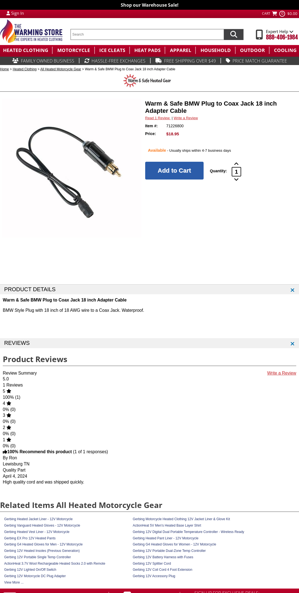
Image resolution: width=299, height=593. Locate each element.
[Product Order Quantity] (236, 171)
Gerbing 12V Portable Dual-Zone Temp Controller (169, 551)
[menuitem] (26, 50)
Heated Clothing (25, 69)
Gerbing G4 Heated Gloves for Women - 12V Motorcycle (174, 544)
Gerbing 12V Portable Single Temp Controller (37, 557)
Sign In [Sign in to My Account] (17, 13)
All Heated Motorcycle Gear (60, 69)
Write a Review (186, 118)
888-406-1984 (282, 37)
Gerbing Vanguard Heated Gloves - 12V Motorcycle (42, 525)
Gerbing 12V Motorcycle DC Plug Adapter (35, 576)
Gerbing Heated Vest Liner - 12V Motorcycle (37, 532)
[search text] (147, 34)
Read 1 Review (158, 118)
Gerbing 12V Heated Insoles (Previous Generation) (42, 551)
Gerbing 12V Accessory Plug (154, 576)
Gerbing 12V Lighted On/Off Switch (30, 570)
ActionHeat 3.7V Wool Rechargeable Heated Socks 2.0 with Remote (54, 563)
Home (4, 69)
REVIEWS (17, 343)
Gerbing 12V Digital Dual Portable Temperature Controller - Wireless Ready (188, 532)
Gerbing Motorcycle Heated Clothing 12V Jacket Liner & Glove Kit (181, 519)
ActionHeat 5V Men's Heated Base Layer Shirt (167, 525)
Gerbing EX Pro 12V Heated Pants (30, 538)
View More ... (14, 582)
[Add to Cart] (174, 171)
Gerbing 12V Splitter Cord (152, 563)
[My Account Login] (8, 13)
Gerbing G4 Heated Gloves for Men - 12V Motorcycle (43, 544)
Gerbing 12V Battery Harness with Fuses (163, 557)
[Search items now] (234, 34)
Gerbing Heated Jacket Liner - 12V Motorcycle (38, 519)
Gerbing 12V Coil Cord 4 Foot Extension (162, 570)
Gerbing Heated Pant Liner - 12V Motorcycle (165, 538)
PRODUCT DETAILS (30, 289)
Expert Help (279, 31)
